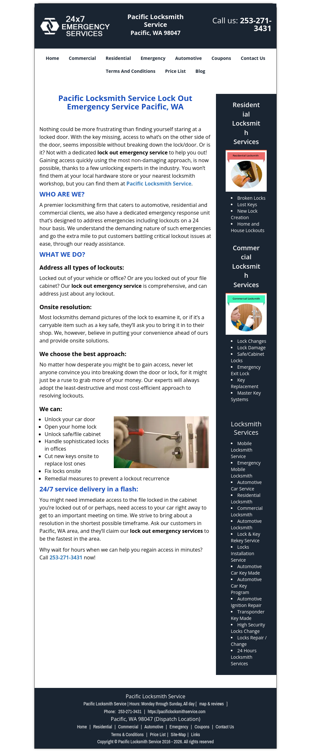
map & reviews (212, 704)
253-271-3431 (256, 24)
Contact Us (253, 58)
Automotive (188, 58)
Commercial (82, 58)
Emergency (153, 58)
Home (52, 58)
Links (195, 734)
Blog (200, 71)
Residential (118, 58)
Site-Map (178, 734)
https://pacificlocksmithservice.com (177, 711)
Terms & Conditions (127, 734)
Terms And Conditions (131, 71)
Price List (175, 71)
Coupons (221, 58)
